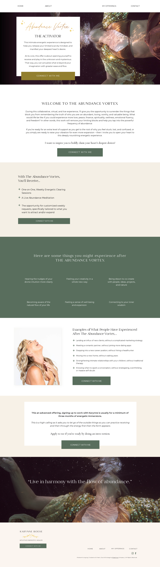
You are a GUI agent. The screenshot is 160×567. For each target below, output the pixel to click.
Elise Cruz (115, 557)
